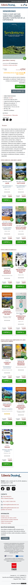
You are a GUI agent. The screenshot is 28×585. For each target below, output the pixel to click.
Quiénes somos (5, 516)
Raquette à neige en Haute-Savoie (7, 224)
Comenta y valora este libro (10, 65)
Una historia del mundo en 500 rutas (21, 271)
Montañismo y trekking (7, 405)
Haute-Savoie (21, 183)
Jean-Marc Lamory (9, 60)
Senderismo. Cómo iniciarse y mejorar (7, 313)
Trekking (7, 447)
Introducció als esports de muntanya (21, 317)
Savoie (7, 183)
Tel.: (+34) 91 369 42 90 (8, 501)
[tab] (4, 126)
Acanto (11, 98)
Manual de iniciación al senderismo (7, 271)
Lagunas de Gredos (7, 363)
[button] (21, 5)
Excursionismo (7, 115)
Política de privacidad (6, 521)
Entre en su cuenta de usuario (19, 1)
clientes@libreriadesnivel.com (10, 504)
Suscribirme (5, 538)
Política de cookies (6, 523)
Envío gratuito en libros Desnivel (9, 519)
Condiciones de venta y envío (8, 518)
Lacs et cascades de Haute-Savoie (21, 228)
